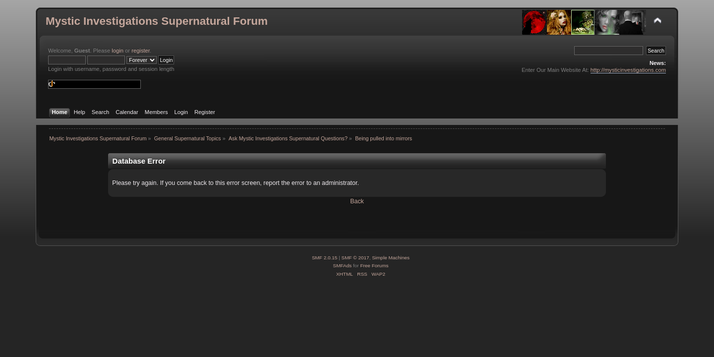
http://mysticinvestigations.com (628, 70)
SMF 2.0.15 (325, 257)
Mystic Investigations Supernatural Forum (157, 21)
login (117, 51)
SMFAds (342, 265)
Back (357, 201)
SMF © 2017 (355, 257)
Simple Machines (391, 257)
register (140, 51)
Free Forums (374, 265)
